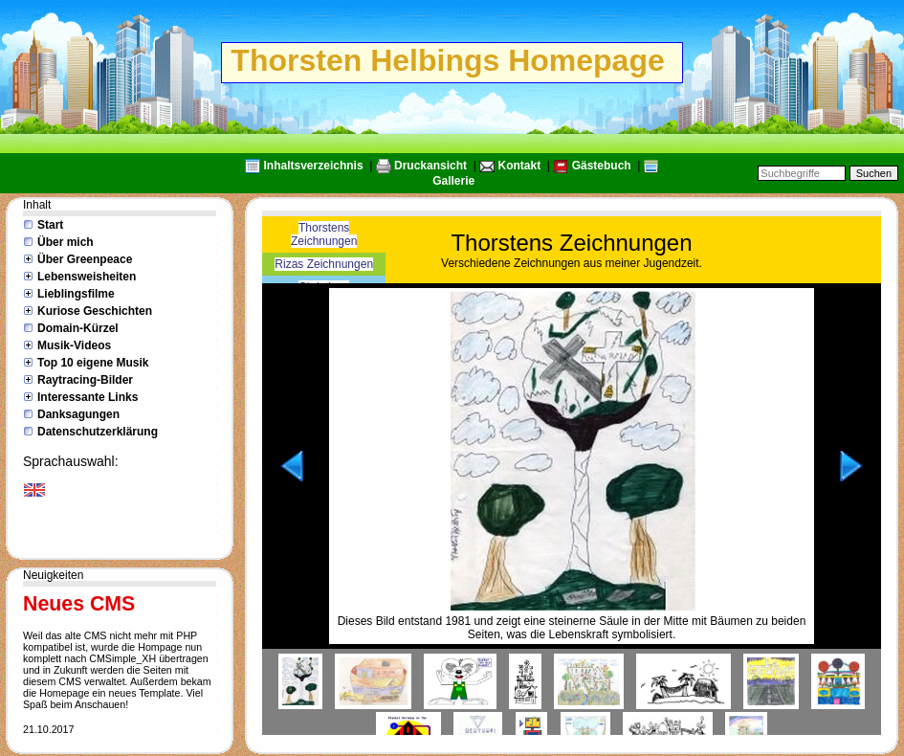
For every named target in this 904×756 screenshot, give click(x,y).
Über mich (65, 242)
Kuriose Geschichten (94, 311)
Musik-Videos (74, 345)
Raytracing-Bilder (85, 380)
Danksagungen (78, 414)
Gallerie (453, 181)
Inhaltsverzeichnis (314, 165)
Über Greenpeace (84, 259)
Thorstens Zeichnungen (324, 234)
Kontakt (519, 165)
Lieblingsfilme (76, 293)
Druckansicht (430, 165)
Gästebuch (601, 165)
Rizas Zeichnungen (324, 264)
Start (50, 225)
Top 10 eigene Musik (92, 362)
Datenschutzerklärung (97, 431)
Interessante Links (87, 397)
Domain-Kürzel (78, 328)
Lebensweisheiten (86, 276)
